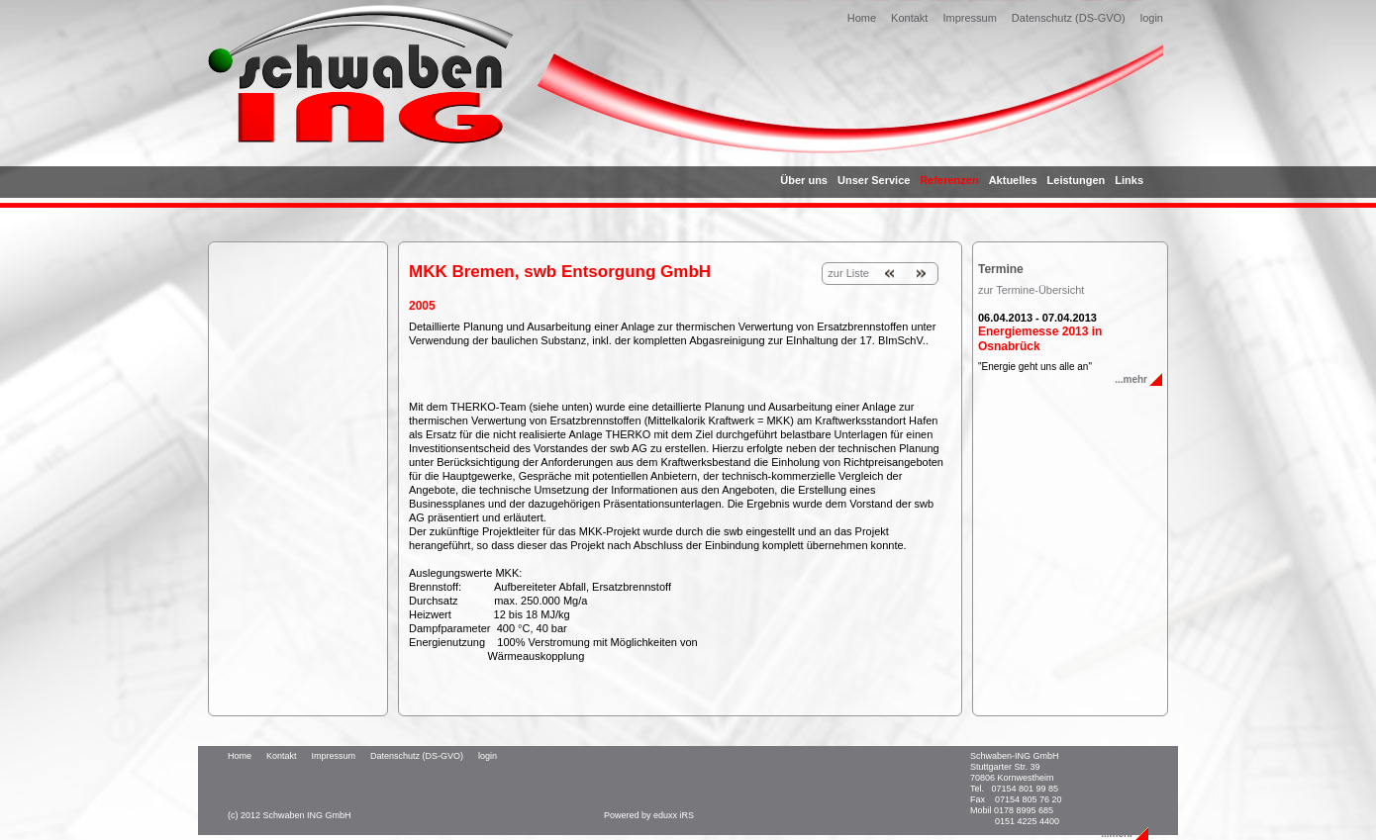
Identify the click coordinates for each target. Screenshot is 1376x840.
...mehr (1131, 379)
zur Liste (848, 273)
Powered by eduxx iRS (649, 815)
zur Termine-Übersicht (1031, 290)
